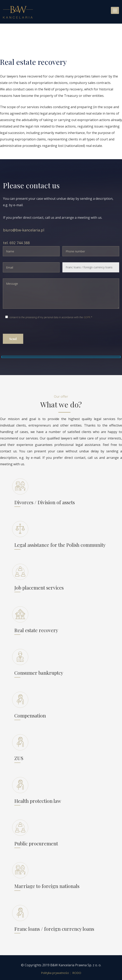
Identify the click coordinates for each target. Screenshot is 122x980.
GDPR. (87, 317)
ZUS (18, 758)
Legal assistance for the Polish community (60, 545)
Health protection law (37, 801)
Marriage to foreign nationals (46, 886)
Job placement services (39, 587)
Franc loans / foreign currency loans (54, 929)
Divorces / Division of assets (44, 502)
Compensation (30, 715)
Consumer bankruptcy (38, 672)
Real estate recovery (36, 630)
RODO (76, 973)
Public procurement (36, 843)
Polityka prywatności (55, 973)
